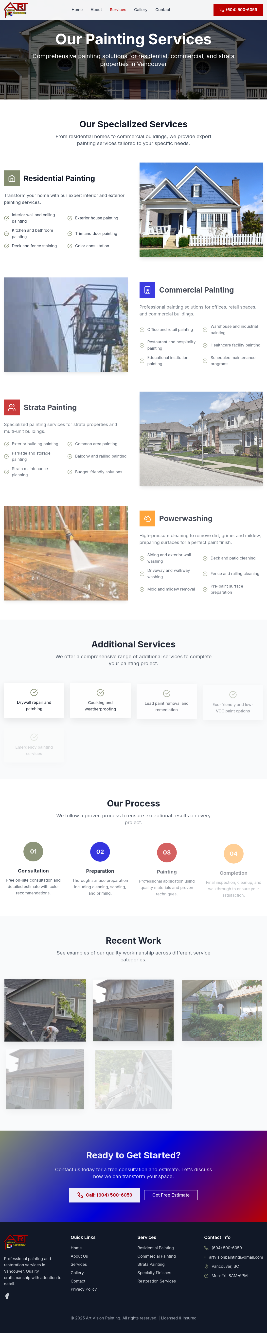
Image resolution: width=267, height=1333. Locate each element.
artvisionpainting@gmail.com (236, 1257)
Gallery (140, 9)
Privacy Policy (84, 1289)
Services (118, 9)
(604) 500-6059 (227, 1247)
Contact (162, 9)
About (96, 9)
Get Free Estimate (171, 1197)
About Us (79, 1256)
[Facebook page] (7, 1296)
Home (77, 9)
